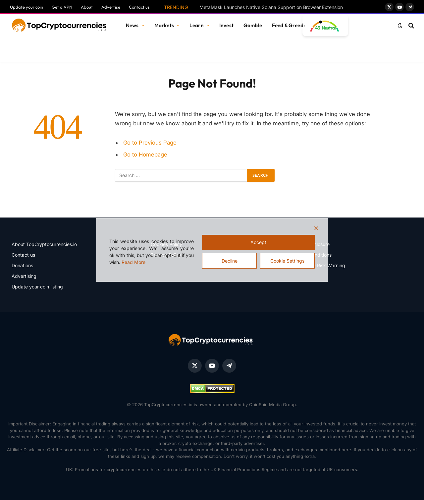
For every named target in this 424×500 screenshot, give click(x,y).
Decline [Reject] (230, 261)
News (132, 25)
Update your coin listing (37, 286)
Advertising (24, 276)
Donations (22, 265)
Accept (258, 242)
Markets (164, 25)
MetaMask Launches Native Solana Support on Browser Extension (271, 7)
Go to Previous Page (150, 142)
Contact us (139, 7)
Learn (196, 25)
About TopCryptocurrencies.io (44, 244)
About (87, 7)
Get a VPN (62, 7)
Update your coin (26, 7)
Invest (226, 25)
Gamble (252, 25)
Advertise (110, 7)
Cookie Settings (287, 261)
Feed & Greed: (288, 25)
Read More (133, 262)
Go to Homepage (145, 154)
